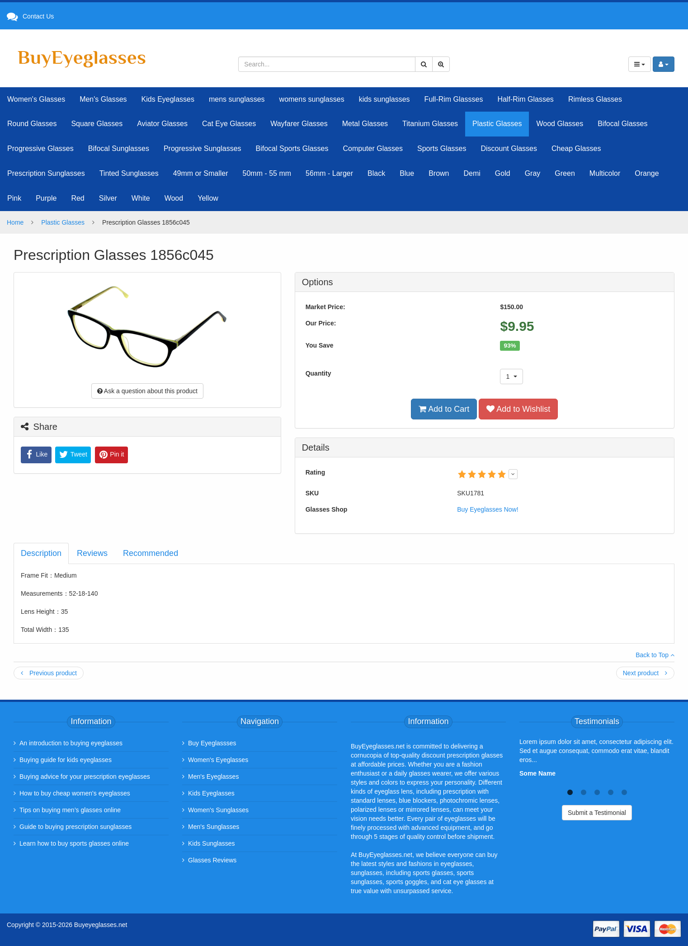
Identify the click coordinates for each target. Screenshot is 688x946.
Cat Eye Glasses (229, 123)
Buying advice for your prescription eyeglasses (84, 776)
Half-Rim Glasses (525, 99)
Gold (502, 173)
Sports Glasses (441, 148)
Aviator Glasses (162, 123)
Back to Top (655, 655)
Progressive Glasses (40, 148)
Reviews (92, 553)
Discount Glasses (509, 148)
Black (376, 173)
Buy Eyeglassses (212, 743)
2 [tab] (583, 791)
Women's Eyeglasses (218, 759)
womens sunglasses (311, 99)
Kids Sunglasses (211, 843)
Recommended (150, 553)
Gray (533, 173)
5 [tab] (624, 791)
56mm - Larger (329, 173)
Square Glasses (97, 123)
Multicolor (604, 173)
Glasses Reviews (212, 860)
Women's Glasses (36, 99)
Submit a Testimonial (597, 812)
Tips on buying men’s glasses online (70, 810)
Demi (472, 173)
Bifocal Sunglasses (118, 148)
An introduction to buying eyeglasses (71, 743)
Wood (174, 198)
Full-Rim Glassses (453, 99)
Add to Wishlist (518, 409)
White (141, 198)
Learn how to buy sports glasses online (74, 843)
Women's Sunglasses (218, 810)
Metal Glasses (365, 123)
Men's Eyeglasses (213, 776)
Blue (407, 173)
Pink (14, 198)
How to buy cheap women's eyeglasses (74, 793)
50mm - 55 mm (267, 173)
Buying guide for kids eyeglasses (65, 759)
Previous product (49, 673)
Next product (645, 673)
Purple (46, 198)
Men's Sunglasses (213, 826)
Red (77, 198)
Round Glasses (32, 123)
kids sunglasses (384, 99)
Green (565, 173)
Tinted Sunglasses (129, 173)
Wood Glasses (559, 123)
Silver (108, 198)
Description (41, 553)
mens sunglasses (237, 99)
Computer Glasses (373, 148)
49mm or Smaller (200, 173)
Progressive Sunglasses (202, 148)
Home (15, 222)
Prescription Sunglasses (46, 173)
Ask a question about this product (147, 391)
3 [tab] (597, 791)
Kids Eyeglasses (167, 99)
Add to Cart (444, 409)
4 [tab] (610, 791)
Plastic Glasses (497, 123)
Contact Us (38, 16)
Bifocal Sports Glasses (292, 148)
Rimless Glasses (595, 99)
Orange (647, 173)
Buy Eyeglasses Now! (487, 509)
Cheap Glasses (576, 148)
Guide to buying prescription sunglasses (75, 826)
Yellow (208, 198)
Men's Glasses (103, 99)
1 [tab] (570, 791)
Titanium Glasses (430, 123)
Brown (439, 173)
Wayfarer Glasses (299, 123)
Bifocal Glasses (622, 123)
